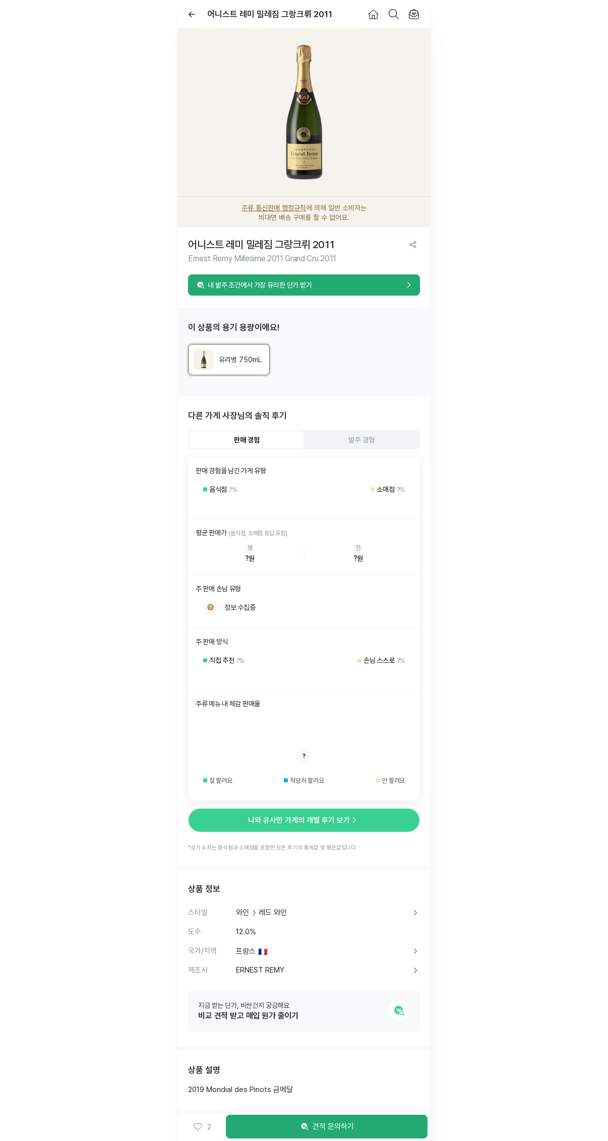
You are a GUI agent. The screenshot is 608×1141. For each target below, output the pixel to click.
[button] (202, 1127)
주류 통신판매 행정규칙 (273, 208)
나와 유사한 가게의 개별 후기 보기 (304, 820)
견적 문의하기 (326, 1127)
